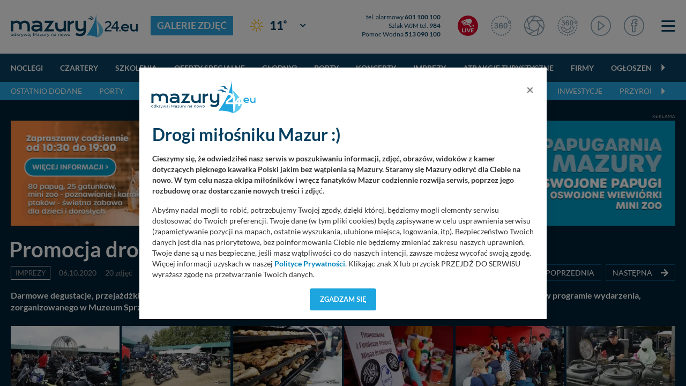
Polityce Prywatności (309, 263)
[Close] (530, 90)
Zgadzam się (343, 299)
